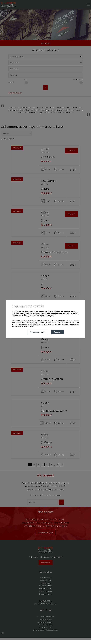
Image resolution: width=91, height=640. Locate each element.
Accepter (57, 332)
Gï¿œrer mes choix (37, 332)
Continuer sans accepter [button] (26, 327)
